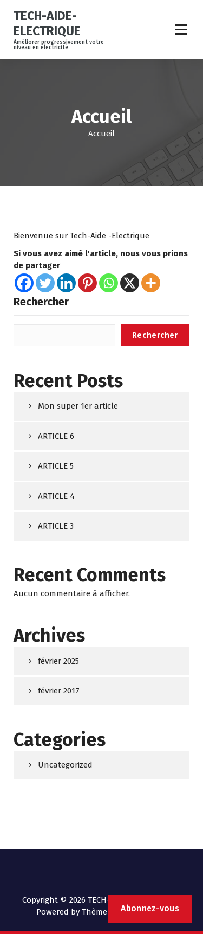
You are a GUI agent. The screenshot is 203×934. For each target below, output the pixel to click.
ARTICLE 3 (56, 526)
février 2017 (59, 691)
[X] (129, 282)
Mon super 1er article (78, 406)
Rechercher (41, 301)
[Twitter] (45, 282)
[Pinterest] (87, 282)
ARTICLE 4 (56, 496)
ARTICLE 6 (56, 436)
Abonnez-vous (150, 908)
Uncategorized (65, 765)
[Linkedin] (66, 282)
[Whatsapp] (108, 282)
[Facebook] (24, 282)
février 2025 (58, 661)
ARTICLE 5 (56, 466)
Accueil (101, 133)
